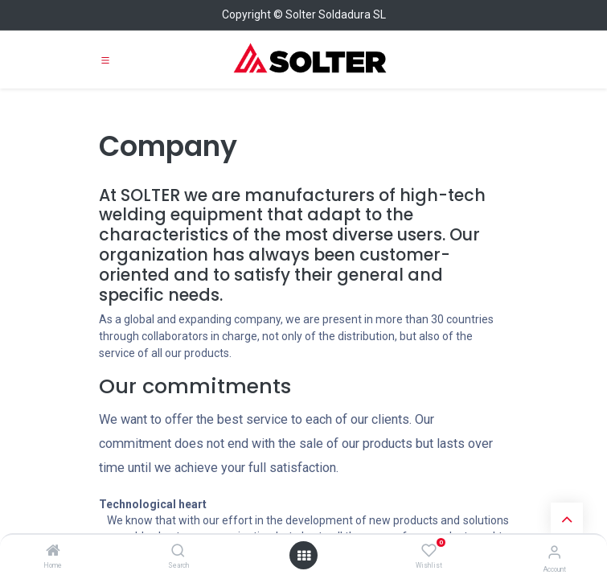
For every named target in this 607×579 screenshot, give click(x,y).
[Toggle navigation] (105, 59)
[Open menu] (303, 555)
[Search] (178, 551)
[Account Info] (554, 552)
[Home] (53, 551)
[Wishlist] (429, 551)
